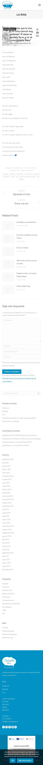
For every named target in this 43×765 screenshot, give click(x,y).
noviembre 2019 (8, 499)
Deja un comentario (27, 170)
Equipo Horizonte (8, 594)
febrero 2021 (6, 469)
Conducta (5, 587)
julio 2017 (5, 556)
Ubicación (5, 710)
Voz (3, 415)
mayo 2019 (6, 513)
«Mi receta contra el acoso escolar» (27, 262)
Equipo (4, 707)
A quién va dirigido (8, 699)
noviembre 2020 (8, 476)
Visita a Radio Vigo (23, 286)
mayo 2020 (6, 486)
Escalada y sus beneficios (26, 222)
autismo (13, 174)
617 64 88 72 (6, 719)
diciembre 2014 (7, 569)
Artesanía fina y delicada (10, 421)
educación (6, 176)
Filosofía (5, 701)
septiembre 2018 (8, 533)
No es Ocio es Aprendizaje (31, 439)
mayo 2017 (6, 559)
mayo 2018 (6, 546)
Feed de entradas (8, 631)
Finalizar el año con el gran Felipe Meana (26, 274)
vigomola (21, 179)
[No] (40, 757)
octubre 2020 (7, 479)
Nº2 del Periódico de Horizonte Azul (24, 435)
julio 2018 (5, 539)
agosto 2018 (6, 536)
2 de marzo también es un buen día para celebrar (19, 418)
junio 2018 (6, 543)
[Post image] (8, 225)
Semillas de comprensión (11, 604)
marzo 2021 (6, 466)
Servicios (5, 704)
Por (30, 168)
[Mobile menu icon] (39, 5)
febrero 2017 (6, 563)
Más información (25, 760)
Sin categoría (6, 607)
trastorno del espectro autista (27, 176)
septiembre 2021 (8, 459)
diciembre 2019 (7, 496)
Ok (13, 760)
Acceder (5, 628)
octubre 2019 (7, 503)
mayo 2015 (6, 566)
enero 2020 (6, 493)
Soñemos (5, 408)
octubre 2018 (7, 529)
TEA (3, 614)
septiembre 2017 (8, 553)
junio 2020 (6, 483)
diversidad (36, 174)
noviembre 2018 (8, 526)
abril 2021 (5, 463)
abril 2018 (5, 549)
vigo (38, 176)
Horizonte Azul (7, 442)
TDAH (4, 610)
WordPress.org (7, 638)
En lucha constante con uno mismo (27, 236)
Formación (6, 597)
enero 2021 (6, 473)
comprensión (28, 174)
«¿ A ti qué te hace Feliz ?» (23, 442)
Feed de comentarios (9, 634)
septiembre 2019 (8, 506)
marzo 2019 (6, 519)
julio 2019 (5, 509)
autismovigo (20, 174)
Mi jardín (5, 411)
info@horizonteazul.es (10, 721)
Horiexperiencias (9, 29)
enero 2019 (6, 523)
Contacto (5, 716)
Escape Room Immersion (11, 439)
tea (17, 176)
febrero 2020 (6, 489)
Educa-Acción (7, 590)
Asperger (5, 584)
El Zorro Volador (23, 248)
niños (12, 176)
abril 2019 (5, 516)
